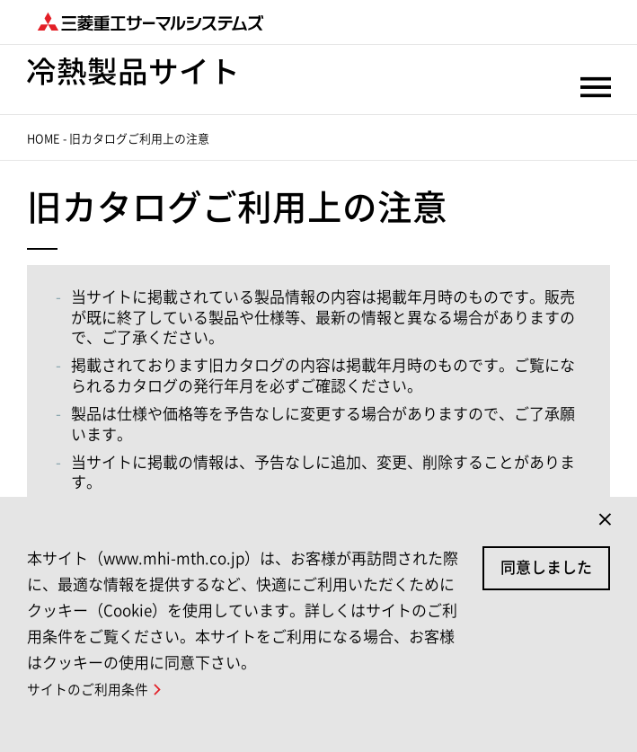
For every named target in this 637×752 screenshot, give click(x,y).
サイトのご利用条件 (87, 689)
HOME (43, 139)
